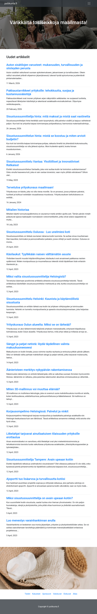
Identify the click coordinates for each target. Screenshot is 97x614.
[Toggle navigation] (89, 3)
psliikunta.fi (11, 3)
